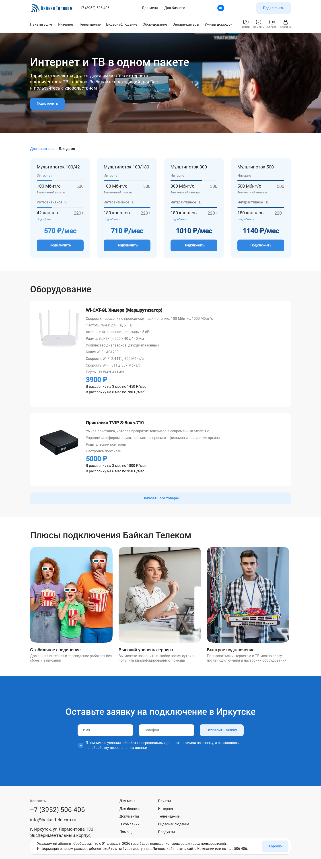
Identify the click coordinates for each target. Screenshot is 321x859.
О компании (129, 824)
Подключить (273, 8)
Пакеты (164, 801)
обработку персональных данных (119, 748)
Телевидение (168, 816)
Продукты (166, 832)
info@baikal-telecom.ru (53, 819)
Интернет (165, 809)
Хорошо (275, 846)
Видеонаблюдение (173, 824)
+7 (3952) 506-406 (94, 8)
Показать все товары (160, 498)
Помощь (126, 832)
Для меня (150, 8)
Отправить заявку (221, 730)
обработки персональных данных (151, 743)
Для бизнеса (174, 8)
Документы (129, 816)
